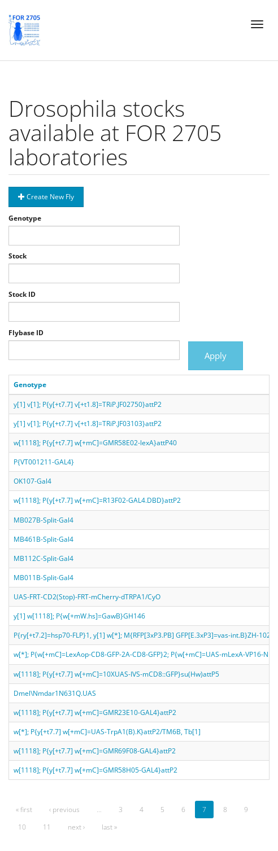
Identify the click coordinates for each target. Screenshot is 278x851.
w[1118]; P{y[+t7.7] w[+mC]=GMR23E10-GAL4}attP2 (95, 712)
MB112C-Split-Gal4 (43, 558)
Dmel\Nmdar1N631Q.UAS (55, 693)
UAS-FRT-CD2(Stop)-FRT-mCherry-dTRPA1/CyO (87, 597)
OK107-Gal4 (32, 481)
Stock (17, 256)
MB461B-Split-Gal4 (43, 539)
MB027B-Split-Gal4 (43, 520)
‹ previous (64, 809)
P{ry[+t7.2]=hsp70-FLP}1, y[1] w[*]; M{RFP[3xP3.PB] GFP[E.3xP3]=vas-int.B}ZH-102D (145, 635)
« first (24, 809)
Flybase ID (26, 332)
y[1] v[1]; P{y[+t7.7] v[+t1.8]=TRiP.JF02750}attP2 (88, 404)
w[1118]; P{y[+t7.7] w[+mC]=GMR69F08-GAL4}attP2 (95, 751)
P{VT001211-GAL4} (44, 462)
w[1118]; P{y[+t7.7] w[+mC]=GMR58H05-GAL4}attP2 (95, 770)
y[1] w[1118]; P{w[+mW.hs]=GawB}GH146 (79, 616)
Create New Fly (46, 196)
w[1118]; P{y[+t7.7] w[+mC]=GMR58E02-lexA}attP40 (95, 443)
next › (76, 827)
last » (109, 827)
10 (22, 827)
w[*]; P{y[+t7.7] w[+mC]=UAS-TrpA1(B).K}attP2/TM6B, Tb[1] (107, 731)
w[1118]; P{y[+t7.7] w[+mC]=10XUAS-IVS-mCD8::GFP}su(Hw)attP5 (116, 674)
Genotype (24, 218)
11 (47, 827)
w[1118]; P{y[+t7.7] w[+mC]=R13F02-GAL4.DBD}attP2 (97, 500)
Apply (216, 355)
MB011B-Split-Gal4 (43, 577)
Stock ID (22, 294)
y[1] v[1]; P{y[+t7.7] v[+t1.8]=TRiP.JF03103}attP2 (88, 423)
